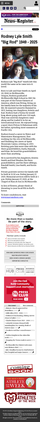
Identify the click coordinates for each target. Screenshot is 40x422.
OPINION (22, 258)
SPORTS (16, 258)
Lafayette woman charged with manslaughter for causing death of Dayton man (18, 325)
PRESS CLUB (24, 252)
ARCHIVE (28, 258)
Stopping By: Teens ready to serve (18, 340)
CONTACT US (24, 261)
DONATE (31, 252)
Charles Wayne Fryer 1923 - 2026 (18, 320)
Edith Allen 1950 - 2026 (14, 313)
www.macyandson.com (12, 197)
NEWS (11, 258)
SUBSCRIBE (9, 252)
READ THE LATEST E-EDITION (20, 255)
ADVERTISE (17, 252)
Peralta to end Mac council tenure (18, 330)
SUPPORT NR (15, 261)
